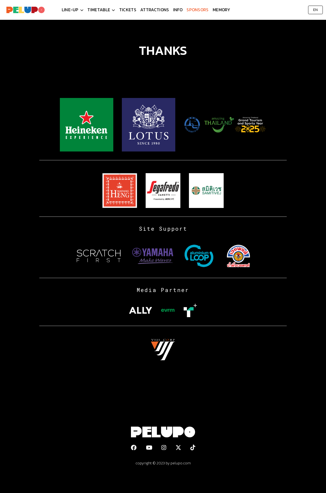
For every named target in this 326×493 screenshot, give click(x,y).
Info (178, 9)
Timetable (98, 9)
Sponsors (197, 9)
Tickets (127, 9)
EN (315, 10)
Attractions (154, 9)
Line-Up (70, 9)
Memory (221, 9)
